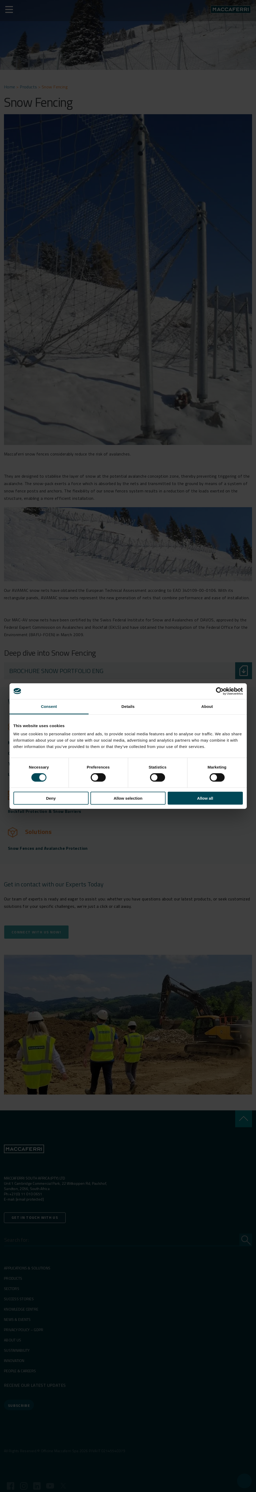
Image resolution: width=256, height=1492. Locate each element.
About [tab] (207, 706)
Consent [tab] (49, 706)
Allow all (205, 798)
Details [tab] (128, 706)
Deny (51, 798)
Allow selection (128, 798)
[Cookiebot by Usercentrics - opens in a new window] (220, 691)
